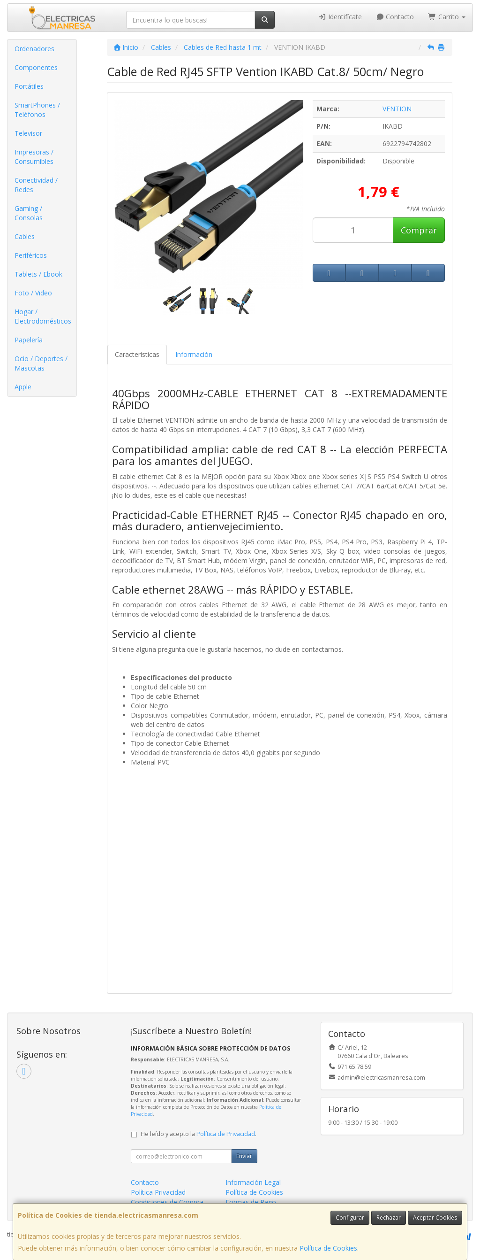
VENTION (397, 108)
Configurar (350, 1217)
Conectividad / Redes (36, 185)
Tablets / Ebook (38, 274)
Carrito (446, 16)
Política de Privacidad (225, 1134)
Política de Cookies (328, 1248)
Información (193, 354)
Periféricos (31, 255)
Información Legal (253, 1182)
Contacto (395, 16)
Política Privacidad (158, 1192)
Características (137, 354)
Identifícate (340, 16)
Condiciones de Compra (167, 1202)
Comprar (419, 230)
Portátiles (29, 86)
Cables (25, 236)
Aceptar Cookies (435, 1217)
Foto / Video (33, 292)
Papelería (29, 339)
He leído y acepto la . (198, 1134)
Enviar (244, 1156)
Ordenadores (34, 48)
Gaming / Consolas (29, 213)
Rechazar (388, 1217)
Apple (23, 386)
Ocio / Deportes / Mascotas (41, 363)
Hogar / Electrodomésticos (43, 316)
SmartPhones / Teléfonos (37, 109)
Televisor (28, 133)
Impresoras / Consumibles (34, 156)
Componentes (36, 67)
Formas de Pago (250, 1202)
